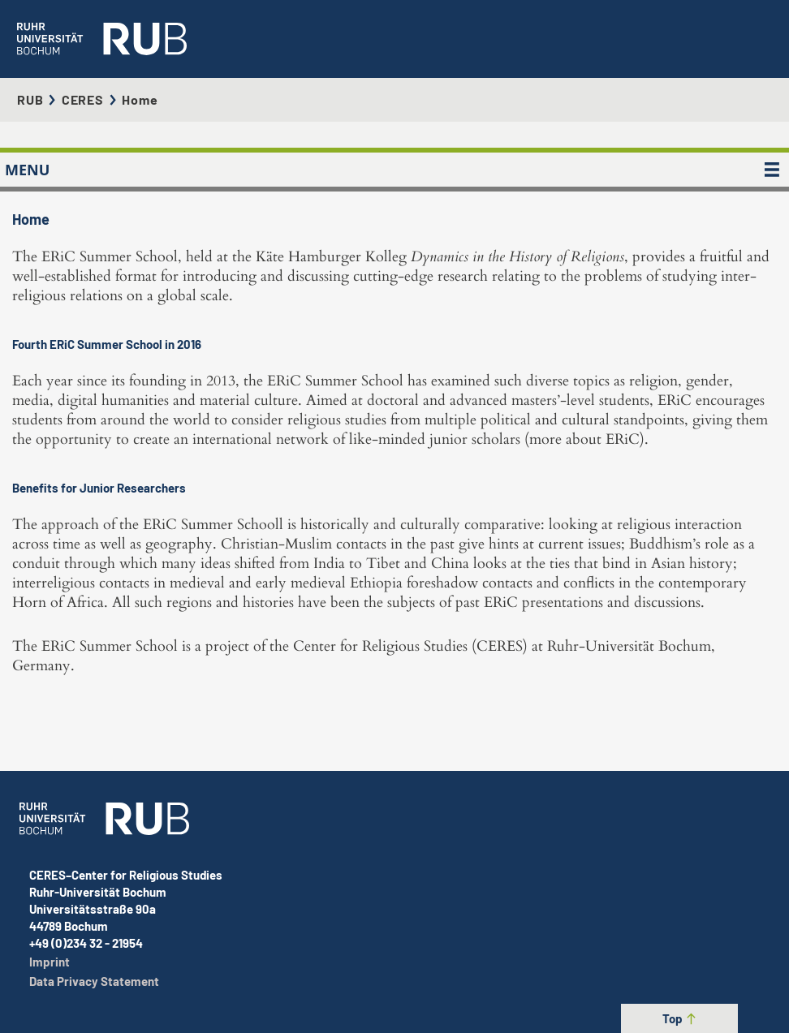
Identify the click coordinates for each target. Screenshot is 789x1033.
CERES (83, 99)
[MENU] (772, 170)
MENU (27, 169)
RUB (30, 99)
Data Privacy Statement (94, 981)
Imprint (49, 961)
